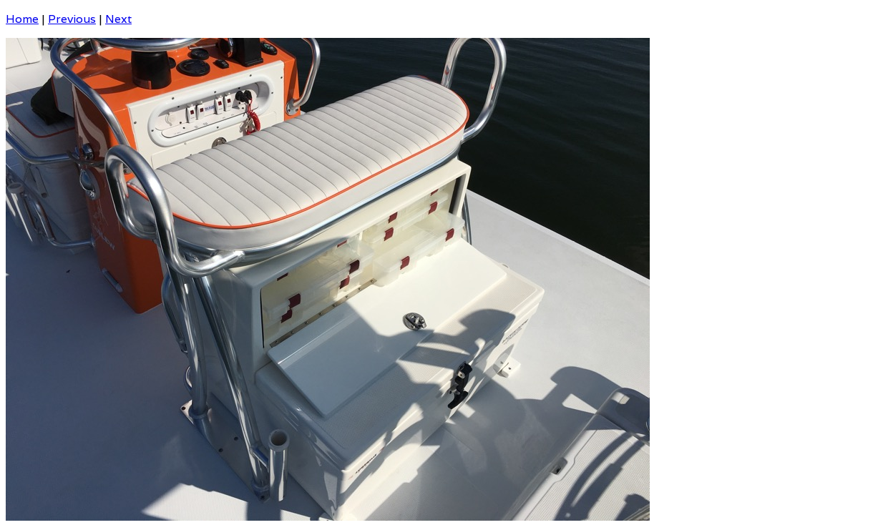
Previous (72, 18)
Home (22, 18)
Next (118, 18)
